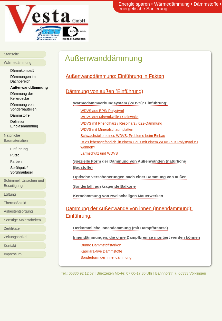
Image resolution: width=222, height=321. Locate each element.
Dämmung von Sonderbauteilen (23, 107)
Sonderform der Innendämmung (106, 257)
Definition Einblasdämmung (24, 123)
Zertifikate (12, 228)
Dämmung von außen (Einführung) (104, 91)
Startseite (11, 54)
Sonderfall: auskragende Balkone (104, 186)
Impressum (13, 254)
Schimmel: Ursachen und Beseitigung (24, 183)
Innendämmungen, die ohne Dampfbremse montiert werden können (136, 237)
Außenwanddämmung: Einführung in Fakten (115, 76)
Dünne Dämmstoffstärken (101, 245)
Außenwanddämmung (28, 87)
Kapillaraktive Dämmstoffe (101, 251)
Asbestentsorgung (18, 211)
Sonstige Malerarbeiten (22, 220)
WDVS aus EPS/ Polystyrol (102, 111)
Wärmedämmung (17, 63)
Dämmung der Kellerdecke (21, 96)
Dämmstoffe (20, 115)
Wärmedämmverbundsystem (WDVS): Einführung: (120, 103)
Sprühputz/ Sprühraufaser (21, 170)
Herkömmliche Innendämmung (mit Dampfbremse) (120, 228)
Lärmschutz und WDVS (99, 153)
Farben (16, 161)
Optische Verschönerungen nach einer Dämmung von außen (130, 177)
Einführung (19, 149)
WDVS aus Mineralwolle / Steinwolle (110, 117)
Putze (15, 155)
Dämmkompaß (22, 70)
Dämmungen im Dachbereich (23, 79)
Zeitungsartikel (15, 237)
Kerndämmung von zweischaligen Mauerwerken (118, 196)
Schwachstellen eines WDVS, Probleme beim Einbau (123, 136)
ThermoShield (15, 203)
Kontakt (10, 246)
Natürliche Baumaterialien (16, 138)
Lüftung (10, 194)
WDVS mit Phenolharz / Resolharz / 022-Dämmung (121, 123)
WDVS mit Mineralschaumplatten (107, 129)
